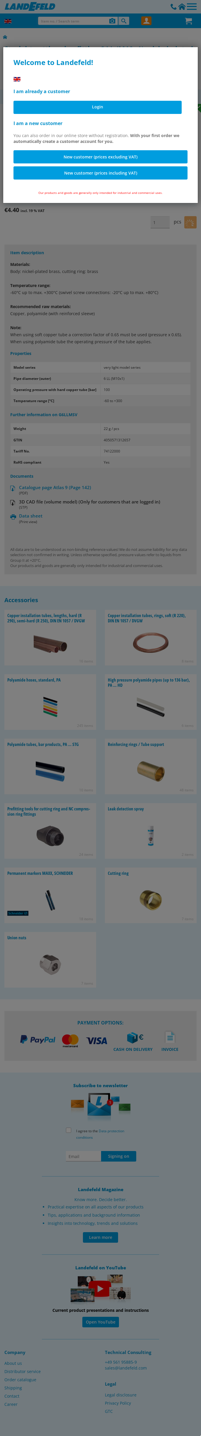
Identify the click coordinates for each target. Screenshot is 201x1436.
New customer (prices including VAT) (100, 173)
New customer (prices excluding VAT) (100, 157)
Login (97, 107)
